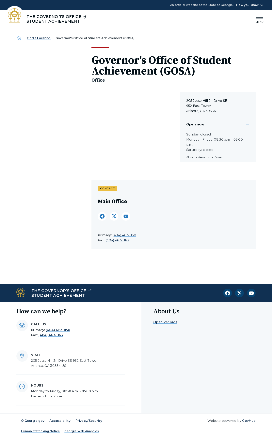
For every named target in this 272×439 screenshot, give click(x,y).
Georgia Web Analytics (81, 431)
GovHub (249, 421)
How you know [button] (247, 5)
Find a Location (39, 38)
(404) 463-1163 (117, 240)
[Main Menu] (260, 18)
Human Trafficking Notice (40, 431)
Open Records (165, 322)
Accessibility (60, 421)
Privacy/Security (88, 421)
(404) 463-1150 (124, 235)
